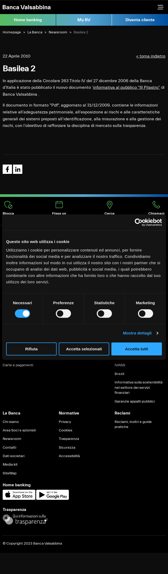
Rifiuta (31, 349)
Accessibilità (69, 456)
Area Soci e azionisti (19, 430)
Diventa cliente (140, 19)
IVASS (120, 365)
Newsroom (58, 32)
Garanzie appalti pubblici (135, 401)
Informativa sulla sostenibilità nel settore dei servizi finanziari (138, 387)
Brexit (119, 374)
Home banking (28, 19)
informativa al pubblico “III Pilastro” (126, 87)
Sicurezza (67, 447)
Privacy (65, 422)
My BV (83, 19)
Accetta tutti (136, 349)
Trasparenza (69, 439)
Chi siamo (11, 422)
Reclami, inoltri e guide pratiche (133, 424)
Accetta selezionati (84, 349)
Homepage (12, 32)
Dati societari (13, 456)
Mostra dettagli (137, 333)
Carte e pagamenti (18, 365)
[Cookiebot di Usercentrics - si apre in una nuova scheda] (138, 222)
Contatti (9, 447)
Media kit (10, 464)
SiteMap (9, 473)
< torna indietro (150, 56)
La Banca (34, 32)
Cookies (65, 430)
